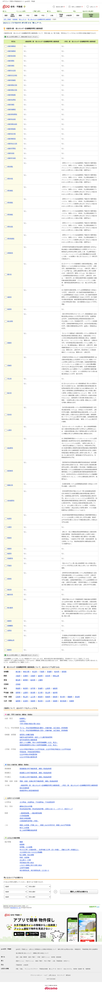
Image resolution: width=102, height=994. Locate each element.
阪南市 (9, 650)
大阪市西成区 (11, 129)
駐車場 (53, 957)
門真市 (9, 565)
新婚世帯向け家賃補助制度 (29, 790)
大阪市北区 (10, 153)
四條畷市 (10, 625)
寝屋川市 (10, 485)
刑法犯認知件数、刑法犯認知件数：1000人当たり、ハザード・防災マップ (46, 809)
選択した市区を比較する (79, 891)
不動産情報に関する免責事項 (90, 949)
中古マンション (30, 961)
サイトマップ (60, 975)
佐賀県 (25, 701)
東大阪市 (10, 607)
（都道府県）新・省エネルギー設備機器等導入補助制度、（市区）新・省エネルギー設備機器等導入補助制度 (59, 785)
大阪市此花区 (11, 56)
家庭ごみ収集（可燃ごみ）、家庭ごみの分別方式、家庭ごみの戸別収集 (45, 825)
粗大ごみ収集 (24, 828)
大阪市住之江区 (12, 143)
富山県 (47, 692)
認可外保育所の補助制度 (28, 740)
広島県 (18, 697)
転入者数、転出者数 (27, 855)
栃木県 (56, 672)
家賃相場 (58, 957)
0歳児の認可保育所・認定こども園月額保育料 (36, 737)
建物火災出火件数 (26, 806)
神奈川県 (26, 672)
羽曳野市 (10, 558)
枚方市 (9, 393)
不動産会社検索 (43, 969)
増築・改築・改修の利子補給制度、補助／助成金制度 (39, 781)
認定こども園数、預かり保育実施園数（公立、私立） (39, 742)
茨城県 (49, 672)
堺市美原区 (10, 238)
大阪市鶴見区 (11, 138)
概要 (21, 842)
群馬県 (64, 672)
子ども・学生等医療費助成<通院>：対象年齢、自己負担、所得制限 (44, 728)
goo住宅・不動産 (6, 949)
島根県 (47, 697)
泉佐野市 (10, 448)
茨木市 (9, 414)
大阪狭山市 (10, 640)
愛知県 (18, 680)
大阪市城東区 (11, 109)
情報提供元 (78, 949)
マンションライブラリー (31, 969)
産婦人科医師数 (25, 818)
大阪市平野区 (11, 148)
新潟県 (32, 692)
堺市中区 (10, 178)
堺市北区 (10, 226)
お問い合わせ (52, 975)
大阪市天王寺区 (12, 75)
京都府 (32, 676)
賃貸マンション (46, 957)
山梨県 (25, 692)
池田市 (9, 297)
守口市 (9, 378)
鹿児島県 (63, 701)
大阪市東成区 (11, 95)
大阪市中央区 (11, 158)
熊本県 (40, 701)
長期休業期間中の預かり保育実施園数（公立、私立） (39, 745)
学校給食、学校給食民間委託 (30, 752)
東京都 (18, 672)
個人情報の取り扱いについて (23, 953)
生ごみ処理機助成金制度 (28, 830)
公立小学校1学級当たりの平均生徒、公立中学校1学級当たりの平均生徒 (45, 749)
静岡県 (25, 680)
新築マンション (20, 961)
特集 (17, 969)
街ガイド (59, 969)
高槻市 (9, 343)
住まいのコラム (68, 969)
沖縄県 (71, 701)
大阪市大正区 (11, 70)
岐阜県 (32, 680)
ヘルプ (45, 975)
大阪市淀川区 (11, 134)
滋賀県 (40, 676)
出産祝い (23, 721)
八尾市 (9, 430)
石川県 (40, 692)
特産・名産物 (24, 857)
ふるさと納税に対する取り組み (31, 865)
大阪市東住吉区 (12, 124)
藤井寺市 (10, 594)
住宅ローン (67, 961)
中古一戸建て (47, 961)
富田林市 (10, 470)
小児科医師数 (24, 816)
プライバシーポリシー (36, 975)
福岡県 (18, 701)
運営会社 (68, 975)
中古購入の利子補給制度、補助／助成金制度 (35, 777)
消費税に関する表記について (40, 953)
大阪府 (18, 676)
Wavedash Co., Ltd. (15, 907)
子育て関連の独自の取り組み (30, 724)
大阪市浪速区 (11, 80)
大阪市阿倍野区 (12, 114)
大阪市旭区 (10, 104)
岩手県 (32, 688)
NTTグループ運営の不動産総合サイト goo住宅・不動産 (19, 1)
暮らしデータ (52, 969)
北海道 (18, 684)
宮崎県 (55, 701)
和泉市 (9, 538)
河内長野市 (10, 500)
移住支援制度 (24, 788)
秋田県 (25, 688)
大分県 (47, 701)
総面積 (22, 844)
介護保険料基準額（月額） (29, 821)
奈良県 (47, 676)
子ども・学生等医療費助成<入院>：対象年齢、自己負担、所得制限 (44, 730)
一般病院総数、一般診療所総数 (31, 813)
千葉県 (41, 672)
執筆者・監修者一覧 (78, 969)
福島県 (55, 688)
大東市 (9, 527)
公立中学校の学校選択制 (28, 754)
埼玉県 (34, 672)
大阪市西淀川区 (12, 85)
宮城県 (40, 688)
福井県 (55, 692)
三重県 (40, 680)
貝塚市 (9, 365)
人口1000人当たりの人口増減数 (31, 852)
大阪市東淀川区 (12, 90)
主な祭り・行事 (25, 860)
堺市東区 (10, 190)
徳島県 (55, 697)
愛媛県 (70, 697)
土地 (54, 961)
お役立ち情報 (5, 968)
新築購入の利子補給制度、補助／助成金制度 (35, 773)
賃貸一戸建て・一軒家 (34, 957)
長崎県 (32, 701)
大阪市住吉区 (11, 119)
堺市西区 (10, 202)
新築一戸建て (39, 961)
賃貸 (17, 957)
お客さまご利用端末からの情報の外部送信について (42, 949)
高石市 (9, 589)
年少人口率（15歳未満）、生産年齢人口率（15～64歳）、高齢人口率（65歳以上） (49, 849)
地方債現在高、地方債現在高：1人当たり (34, 870)
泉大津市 (10, 321)
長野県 (18, 692)
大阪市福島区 (11, 51)
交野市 (9, 630)
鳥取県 (40, 697)
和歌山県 (56, 676)
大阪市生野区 (11, 100)
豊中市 (9, 274)
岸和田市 (10, 253)
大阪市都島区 (11, 46)
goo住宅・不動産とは (21, 949)
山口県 (32, 697)
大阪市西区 (10, 60)
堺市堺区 (10, 166)
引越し (21, 969)
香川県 (62, 697)
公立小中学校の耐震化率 (28, 757)
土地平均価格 (24, 868)
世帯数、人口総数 (26, 847)
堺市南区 (10, 214)
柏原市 (9, 553)
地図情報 (88, 969)
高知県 (77, 697)
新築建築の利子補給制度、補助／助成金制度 (35, 768)
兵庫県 (25, 676)
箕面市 (9, 548)
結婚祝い (23, 718)
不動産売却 (19, 965)
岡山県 (25, 697)
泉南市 (9, 621)
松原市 (9, 518)
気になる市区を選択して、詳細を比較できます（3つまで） (21, 37)
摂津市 (9, 578)
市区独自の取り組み (27, 862)
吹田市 (9, 309)
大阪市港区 (10, 65)
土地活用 (25, 965)
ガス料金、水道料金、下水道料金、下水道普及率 (37, 802)
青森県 (18, 688)
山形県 (47, 688)
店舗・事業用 (23, 957)
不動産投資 (59, 961)
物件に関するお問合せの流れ (65, 949)
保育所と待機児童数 (27, 734)
